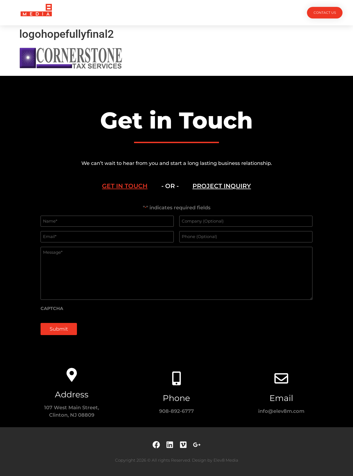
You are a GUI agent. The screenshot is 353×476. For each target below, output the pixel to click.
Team (173, 12)
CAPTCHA (52, 308)
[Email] (281, 378)
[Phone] (176, 378)
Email (281, 398)
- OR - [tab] (170, 186)
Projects (116, 12)
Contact (237, 12)
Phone (176, 398)
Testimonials (203, 12)
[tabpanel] (176, 273)
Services (147, 12)
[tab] (124, 186)
